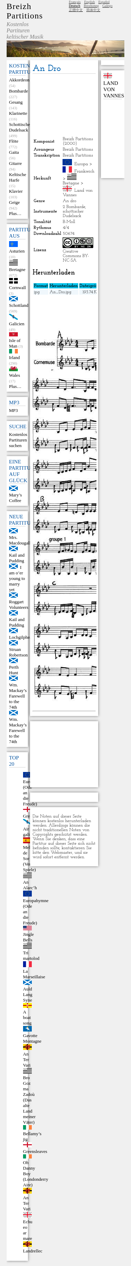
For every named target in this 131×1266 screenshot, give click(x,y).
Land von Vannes (113, 89)
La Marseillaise (34, 974)
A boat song (27, 1017)
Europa (81, 164)
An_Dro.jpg (61, 292)
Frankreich (84, 171)
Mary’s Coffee (15, 497)
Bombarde (18, 91)
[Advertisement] (63, 105)
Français (75, 2)
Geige (14, 202)
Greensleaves (35, 1151)
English (89, 2)
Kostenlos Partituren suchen (18, 440)
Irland (14, 357)
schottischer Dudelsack (73, 213)
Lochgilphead (21, 637)
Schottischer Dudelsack (20, 127)
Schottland (19, 305)
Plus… (15, 213)
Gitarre (15, 163)
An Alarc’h (30, 884)
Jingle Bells (28, 937)
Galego (107, 6)
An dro (69, 201)
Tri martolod (31, 955)
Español (103, 2)
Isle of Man (15, 343)
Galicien (16, 323)
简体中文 (93, 10)
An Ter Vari (27, 1059)
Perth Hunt (14, 669)
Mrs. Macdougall (20, 540)
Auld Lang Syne (27, 994)
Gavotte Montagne (32, 1038)
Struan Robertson (18, 652)
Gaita (14, 152)
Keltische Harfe (17, 177)
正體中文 (76, 10)
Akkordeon (19, 79)
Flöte (14, 141)
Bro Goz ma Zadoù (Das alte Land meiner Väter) (29, 1100)
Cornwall (17, 287)
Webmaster (61, 852)
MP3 (13, 410)
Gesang (16, 102)
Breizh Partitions (25, 11)
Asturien (17, 251)
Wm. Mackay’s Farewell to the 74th (18, 696)
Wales (14, 375)
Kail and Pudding (16, 557)
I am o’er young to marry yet (17, 578)
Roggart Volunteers (18, 604)
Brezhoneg (91, 6)
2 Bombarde (74, 207)
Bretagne (17, 269)
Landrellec (33, 1250)
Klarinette (18, 113)
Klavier (16, 191)
